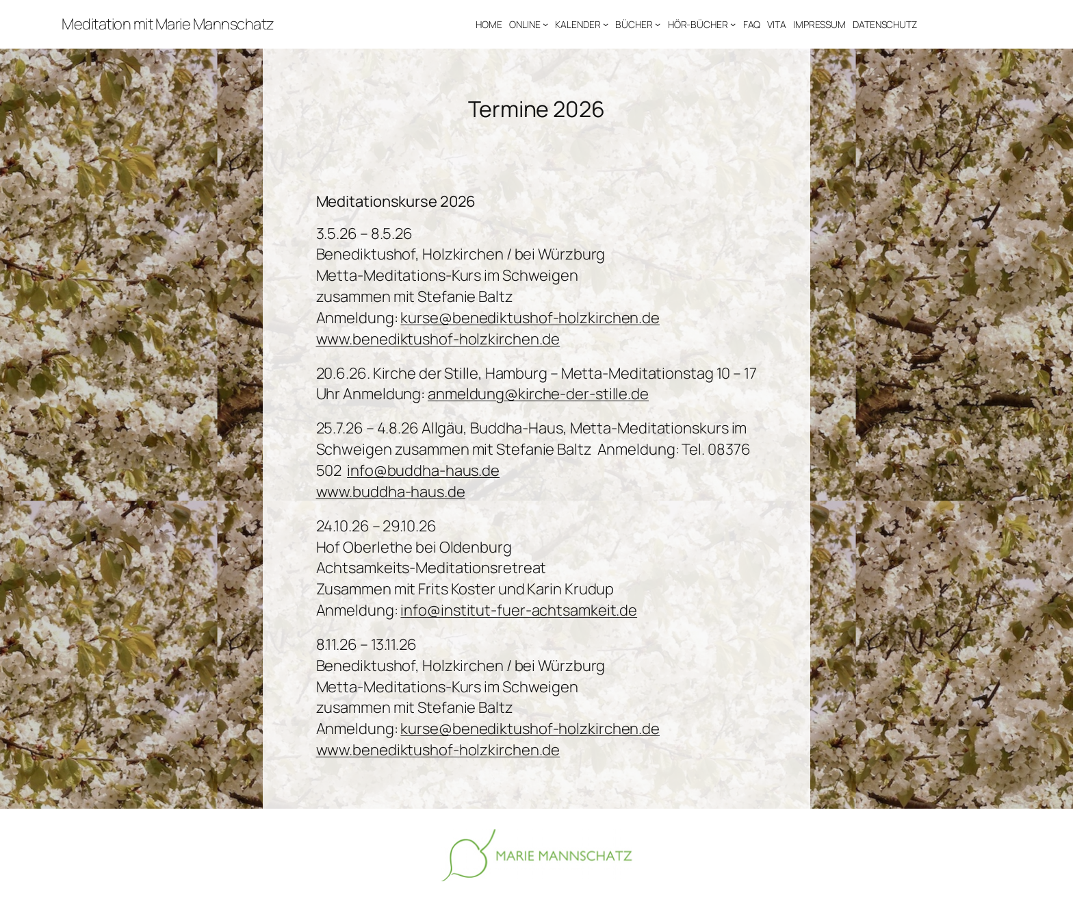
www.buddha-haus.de (390, 491)
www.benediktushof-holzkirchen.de (438, 339)
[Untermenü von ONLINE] (545, 24)
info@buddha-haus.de (423, 470)
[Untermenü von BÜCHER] (657, 24)
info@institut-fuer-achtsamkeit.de (518, 610)
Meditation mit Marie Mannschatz (168, 24)
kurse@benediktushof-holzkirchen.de (530, 317)
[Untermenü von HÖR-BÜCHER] (733, 24)
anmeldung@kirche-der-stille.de (538, 393)
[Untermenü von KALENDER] (605, 24)
